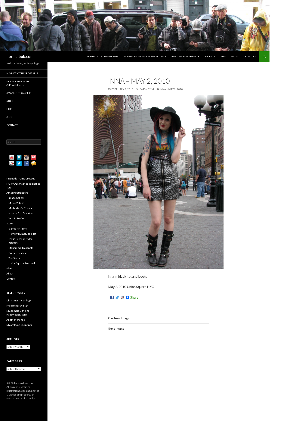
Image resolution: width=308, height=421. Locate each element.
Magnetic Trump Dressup (102, 56)
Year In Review (17, 218)
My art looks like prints (19, 324)
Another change (15, 319)
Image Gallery (16, 197)
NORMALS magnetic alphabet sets (145, 56)
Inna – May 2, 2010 (171, 89)
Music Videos (16, 203)
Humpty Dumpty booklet (22, 233)
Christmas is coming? (18, 300)
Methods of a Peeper (20, 208)
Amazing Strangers (183, 56)
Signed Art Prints (18, 228)
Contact (250, 56)
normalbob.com (19, 56)
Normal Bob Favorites (21, 213)
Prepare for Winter (17, 305)
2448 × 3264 (146, 89)
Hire (223, 56)
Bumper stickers (18, 253)
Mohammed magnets (21, 247)
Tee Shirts (14, 258)
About (235, 56)
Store (208, 56)
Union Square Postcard (22, 263)
